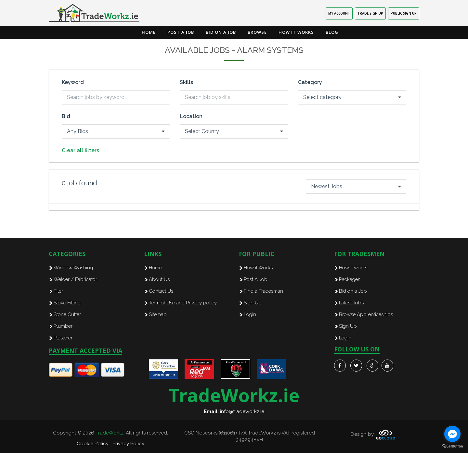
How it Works (296, 32)
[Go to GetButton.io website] (452, 446)
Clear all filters (80, 150)
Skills (186, 82)
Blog (332, 32)
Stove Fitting (67, 303)
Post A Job (255, 279)
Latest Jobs (351, 303)
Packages (349, 279)
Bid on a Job (221, 32)
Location (191, 116)
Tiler (58, 291)
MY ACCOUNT (339, 13)
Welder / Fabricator (75, 279)
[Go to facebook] (452, 434)
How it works (353, 268)
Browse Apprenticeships (366, 314)
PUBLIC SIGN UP (404, 13)
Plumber (63, 326)
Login (250, 314)
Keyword (73, 82)
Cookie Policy (93, 444)
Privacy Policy (128, 444)
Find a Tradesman (263, 291)
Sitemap (158, 314)
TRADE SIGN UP (370, 13)
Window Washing (73, 268)
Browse (257, 32)
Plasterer (63, 338)
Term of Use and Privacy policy (183, 303)
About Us (159, 279)
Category (310, 82)
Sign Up (253, 303)
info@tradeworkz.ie (242, 411)
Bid (66, 116)
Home (149, 32)
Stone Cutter (67, 314)
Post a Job (180, 32)
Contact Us (161, 291)
